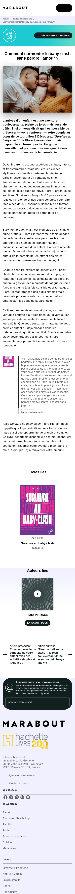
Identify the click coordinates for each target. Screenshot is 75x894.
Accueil (6, 19)
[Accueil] (17, 8)
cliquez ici (44, 693)
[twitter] (11, 797)
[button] (53, 35)
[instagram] (17, 797)
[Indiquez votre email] (33, 702)
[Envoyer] (66, 702)
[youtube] (28, 797)
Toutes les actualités (22, 19)
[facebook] (5, 797)
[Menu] (64, 8)
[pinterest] (22, 797)
